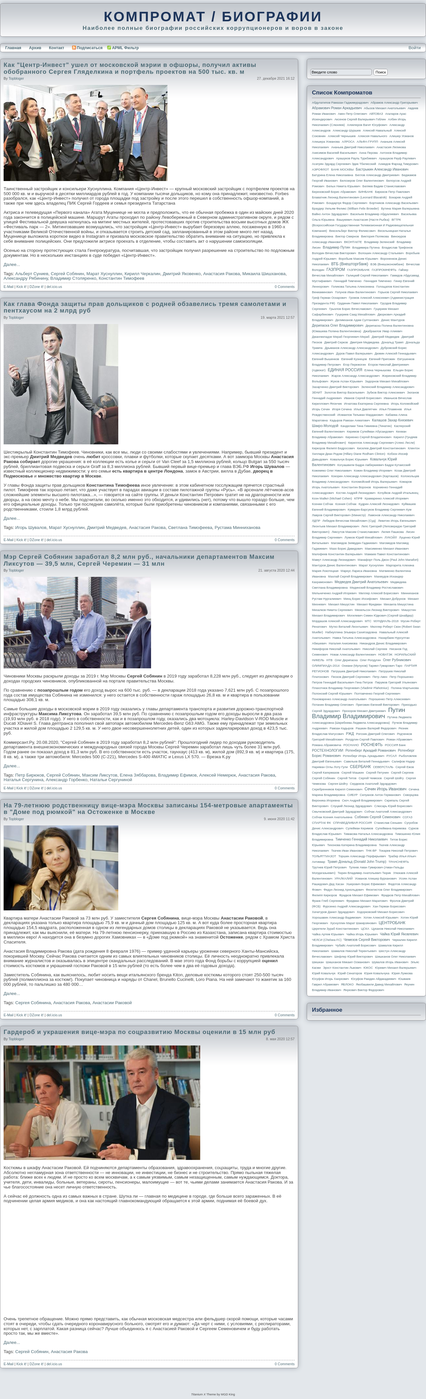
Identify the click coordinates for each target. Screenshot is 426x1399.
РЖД (350, 734)
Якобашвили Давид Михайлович (379, 984)
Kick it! (21, 287)
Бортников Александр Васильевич (393, 203)
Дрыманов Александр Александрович (351, 348)
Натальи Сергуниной (111, 779)
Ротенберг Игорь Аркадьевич (363, 756)
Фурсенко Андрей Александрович (347, 906)
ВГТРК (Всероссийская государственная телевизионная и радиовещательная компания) (363, 225)
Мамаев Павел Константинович (387, 554)
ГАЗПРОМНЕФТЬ (384, 270)
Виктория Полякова (375, 236)
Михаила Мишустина (399, 604)
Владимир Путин (336, 247)
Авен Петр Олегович (352, 113)
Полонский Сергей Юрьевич (332, 693)
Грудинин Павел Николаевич (357, 303)
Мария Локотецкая (325, 571)
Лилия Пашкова (392, 532)
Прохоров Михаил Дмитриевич (364, 711)
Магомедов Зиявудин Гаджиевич (354, 543)
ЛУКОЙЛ (391, 537)
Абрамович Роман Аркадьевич (337, 108)
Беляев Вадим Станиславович (384, 186)
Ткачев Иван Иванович (347, 850)
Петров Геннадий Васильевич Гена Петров (342, 682)
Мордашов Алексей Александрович (337, 621)
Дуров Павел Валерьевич (354, 353)
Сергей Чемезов (369, 778)
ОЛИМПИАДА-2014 (325, 665)
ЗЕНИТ (317, 392)
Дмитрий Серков (336, 342)
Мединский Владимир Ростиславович (376, 587)
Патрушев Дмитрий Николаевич (353, 671)
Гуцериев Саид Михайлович (356, 314)
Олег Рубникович (397, 660)
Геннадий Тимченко (347, 281)
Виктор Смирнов (347, 236)
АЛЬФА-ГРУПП (367, 141)
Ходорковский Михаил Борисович (381, 912)
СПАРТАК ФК (321, 822)
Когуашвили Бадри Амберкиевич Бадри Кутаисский (374, 465)
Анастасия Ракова (221, 273)
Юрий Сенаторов (350, 973)
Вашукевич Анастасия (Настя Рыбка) (363, 219)
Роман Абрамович (399, 739)
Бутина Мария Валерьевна (400, 208)
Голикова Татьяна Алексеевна (352, 286)
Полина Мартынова (405, 688)
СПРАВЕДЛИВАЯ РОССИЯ (352, 822)
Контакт (56, 48)
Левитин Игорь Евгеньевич (397, 520)
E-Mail (8, 287)
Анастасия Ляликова (391, 147)
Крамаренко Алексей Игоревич (387, 498)
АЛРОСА (348, 141)
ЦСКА (365, 928)
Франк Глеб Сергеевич (328, 900)
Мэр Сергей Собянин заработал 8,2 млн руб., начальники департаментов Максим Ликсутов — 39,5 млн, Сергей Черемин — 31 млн (139, 560)
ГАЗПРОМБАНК (358, 270)
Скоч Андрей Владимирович (362, 800)
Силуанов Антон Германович (380, 795)
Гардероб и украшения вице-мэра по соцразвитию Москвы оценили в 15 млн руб (139, 1031)
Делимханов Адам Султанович (357, 320)
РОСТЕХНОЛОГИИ (327, 750)
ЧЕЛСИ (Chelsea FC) (326, 940)
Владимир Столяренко (73, 278)
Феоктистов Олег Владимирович (389, 889)
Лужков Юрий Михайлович (363, 537)
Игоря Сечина (342, 409)
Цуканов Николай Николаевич (392, 928)
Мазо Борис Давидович (346, 548)
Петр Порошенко (402, 677)
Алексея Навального (372, 136)
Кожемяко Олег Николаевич (332, 470)
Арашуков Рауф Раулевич (397, 158)
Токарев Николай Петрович (398, 850)
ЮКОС (368, 967)
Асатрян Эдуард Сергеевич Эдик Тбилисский (344, 164)
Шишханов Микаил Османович (348, 962)
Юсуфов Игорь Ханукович (330, 979)
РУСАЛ (391, 756)
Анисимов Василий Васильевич (334, 152)
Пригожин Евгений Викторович (377, 704)
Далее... (12, 264)
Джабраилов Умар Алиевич (382, 331)
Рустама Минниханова (237, 527)
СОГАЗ (408, 817)
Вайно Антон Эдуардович (330, 214)
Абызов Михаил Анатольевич (385, 108)
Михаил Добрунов (393, 598)
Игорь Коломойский (405, 403)
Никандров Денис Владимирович (383, 643)
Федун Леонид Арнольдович (343, 889)
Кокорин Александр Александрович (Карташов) (365, 476)
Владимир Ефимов (177, 775)
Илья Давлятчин (365, 409)
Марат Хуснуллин (104, 273)
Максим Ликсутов (100, 775)
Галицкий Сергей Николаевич (367, 275)
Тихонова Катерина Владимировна (352, 845)
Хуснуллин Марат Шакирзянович (353, 923)
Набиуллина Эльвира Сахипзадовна (351, 632)
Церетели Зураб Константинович (335, 928)
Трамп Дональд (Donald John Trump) (356, 861)
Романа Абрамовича (326, 745)
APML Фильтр (125, 48)
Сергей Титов (347, 778)
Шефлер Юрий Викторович (353, 956)
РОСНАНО (351, 745)
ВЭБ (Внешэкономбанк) (387, 264)
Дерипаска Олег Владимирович (337, 325)
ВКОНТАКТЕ (353, 242)
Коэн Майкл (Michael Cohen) (332, 498)
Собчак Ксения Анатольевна (332, 817)
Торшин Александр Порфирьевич (362, 856)
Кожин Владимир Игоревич (373, 470)
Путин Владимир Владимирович (358, 713)
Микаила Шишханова (264, 273)
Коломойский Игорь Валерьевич (374, 481)
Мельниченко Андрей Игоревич (334, 593)
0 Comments (285, 287)
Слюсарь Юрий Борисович (393, 806)
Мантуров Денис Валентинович (334, 565)
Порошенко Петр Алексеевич (389, 699)
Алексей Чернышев (342, 136)
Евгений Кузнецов (354, 359)
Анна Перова (368, 152)
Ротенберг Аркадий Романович (370, 750)
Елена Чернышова (377, 370)
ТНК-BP (371, 850)
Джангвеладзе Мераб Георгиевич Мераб (341, 336)
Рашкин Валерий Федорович (376, 728)
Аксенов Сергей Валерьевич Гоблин (360, 119)
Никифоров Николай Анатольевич (336, 649)
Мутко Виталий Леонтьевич (348, 626)
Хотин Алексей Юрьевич (380, 917)
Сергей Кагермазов (325, 772)
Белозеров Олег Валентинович (362, 180)
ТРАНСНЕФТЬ (399, 861)
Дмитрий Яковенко (182, 273)
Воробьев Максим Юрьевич (358, 258)
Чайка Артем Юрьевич (328, 934)
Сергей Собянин (67, 273)
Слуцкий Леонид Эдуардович (351, 806)
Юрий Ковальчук (324, 973)
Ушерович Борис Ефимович (366, 884)
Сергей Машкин (352, 772)
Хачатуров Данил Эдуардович (333, 912)
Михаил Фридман (369, 604)
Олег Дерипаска (346, 660)
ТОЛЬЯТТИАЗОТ (324, 856)
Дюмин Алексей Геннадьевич (395, 353)
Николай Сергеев (374, 649)
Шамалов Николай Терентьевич (354, 951)
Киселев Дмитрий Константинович (381, 448)
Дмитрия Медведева (364, 342)
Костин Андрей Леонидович (356, 493)
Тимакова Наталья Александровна (368, 834)
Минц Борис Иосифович (360, 598)
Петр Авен (380, 677)
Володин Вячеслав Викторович (334, 253)
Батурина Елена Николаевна (332, 175)
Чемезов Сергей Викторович (367, 940)
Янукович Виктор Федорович (363, 990)
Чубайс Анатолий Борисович (355, 945)
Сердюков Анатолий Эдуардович (373, 783)
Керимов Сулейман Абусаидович (370, 431)
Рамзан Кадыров (342, 728)
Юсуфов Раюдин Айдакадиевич (373, 979)
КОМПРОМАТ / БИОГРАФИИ (213, 16)
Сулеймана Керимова (390, 828)
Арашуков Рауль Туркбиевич (356, 158)
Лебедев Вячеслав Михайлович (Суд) (349, 520)
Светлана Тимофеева (190, 527)
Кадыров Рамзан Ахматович (350, 420)
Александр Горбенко (66, 779)
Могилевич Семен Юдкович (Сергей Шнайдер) (380, 615)
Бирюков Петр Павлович (392, 191)
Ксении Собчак (322, 504)
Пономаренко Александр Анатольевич (339, 699)
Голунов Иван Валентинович (355, 292)
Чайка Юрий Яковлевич (399, 934)
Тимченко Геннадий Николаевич (362, 839)
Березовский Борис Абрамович (334, 191)
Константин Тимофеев (121, 278)
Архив (35, 48)
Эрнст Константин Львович (342, 967)
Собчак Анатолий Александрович (388, 811)
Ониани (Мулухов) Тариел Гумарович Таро (372, 665)
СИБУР (352, 795)
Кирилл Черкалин (142, 273)
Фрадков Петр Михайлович (400, 895)
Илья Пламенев (390, 409)
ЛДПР (316, 520)
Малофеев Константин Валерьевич (337, 554)
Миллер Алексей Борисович (379, 593)
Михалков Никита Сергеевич (332, 610)
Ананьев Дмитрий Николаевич (353, 147)
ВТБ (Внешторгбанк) (349, 264)
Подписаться (87, 48)
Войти (415, 47)
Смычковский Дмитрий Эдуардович (337, 811)
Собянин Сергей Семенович (377, 817)
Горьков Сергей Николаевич (398, 292)
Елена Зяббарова (138, 775)
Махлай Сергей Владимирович (350, 576)
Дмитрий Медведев (106, 527)
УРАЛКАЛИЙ (344, 878)
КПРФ (358, 498)
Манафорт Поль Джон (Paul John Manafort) (388, 559)
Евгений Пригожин (382, 359)
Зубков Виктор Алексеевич (386, 392)
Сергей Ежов (405, 767)
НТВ (329, 660)
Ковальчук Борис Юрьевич (349, 459)
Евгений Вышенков (325, 359)
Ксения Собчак (345, 504)
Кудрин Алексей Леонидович (378, 504)
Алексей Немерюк (217, 775)
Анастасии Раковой (112, 1002)
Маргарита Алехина (400, 565)
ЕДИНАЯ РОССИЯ (345, 370)
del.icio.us (54, 287)
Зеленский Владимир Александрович (387, 387)
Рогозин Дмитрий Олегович (375, 734)
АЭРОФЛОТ (320, 169)
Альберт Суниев (31, 273)
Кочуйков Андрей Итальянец (398, 493)
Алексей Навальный (377, 130)
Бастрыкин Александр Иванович (382, 169)
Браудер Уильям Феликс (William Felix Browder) (345, 208)
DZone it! (36, 287)
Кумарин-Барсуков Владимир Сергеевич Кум (380, 509)
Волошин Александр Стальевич (380, 253)
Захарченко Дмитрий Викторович (335, 387)
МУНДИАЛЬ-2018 (386, 621)
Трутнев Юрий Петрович (329, 867)
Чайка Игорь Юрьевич (362, 934)
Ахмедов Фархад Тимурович (398, 164)
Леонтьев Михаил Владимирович (335, 526)
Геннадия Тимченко (378, 281)
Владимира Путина (365, 247)
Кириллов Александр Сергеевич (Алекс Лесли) (381, 442)
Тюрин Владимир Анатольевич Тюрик (364, 873)
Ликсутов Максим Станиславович (355, 532)
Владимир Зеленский (379, 242)
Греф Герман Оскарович (329, 297)
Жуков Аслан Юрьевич (346, 381)
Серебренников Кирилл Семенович (337, 789)
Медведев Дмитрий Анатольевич (361, 582)
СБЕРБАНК (360, 766)
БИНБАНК (365, 191)
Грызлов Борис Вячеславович (350, 309)
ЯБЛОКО (347, 984)
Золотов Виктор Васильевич (344, 392)
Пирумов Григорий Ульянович (396, 682)
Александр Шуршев (347, 130)
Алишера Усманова (325, 141)
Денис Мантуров (393, 320)
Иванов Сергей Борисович (363, 398)
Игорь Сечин (321, 409)
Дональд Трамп (392, 342)
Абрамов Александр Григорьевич (394, 102)
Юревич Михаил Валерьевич (395, 967)
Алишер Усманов (401, 136)
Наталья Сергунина (23, 779)
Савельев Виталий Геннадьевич (367, 761)
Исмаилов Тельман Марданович (360, 414)
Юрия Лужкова (402, 973)
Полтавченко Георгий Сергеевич (377, 693)
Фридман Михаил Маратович (367, 900)
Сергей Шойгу (394, 778)
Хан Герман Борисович (389, 906)
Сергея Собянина (33, 1002)
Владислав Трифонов (397, 247)
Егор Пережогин (354, 364)
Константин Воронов (356, 487)
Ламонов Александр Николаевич (391, 515)
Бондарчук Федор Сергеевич (346, 203)
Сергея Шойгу (338, 783)
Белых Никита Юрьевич (343, 186)
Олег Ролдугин (370, 660)
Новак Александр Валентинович (353, 654)
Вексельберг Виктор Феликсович (352, 231)
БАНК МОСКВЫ (342, 169)
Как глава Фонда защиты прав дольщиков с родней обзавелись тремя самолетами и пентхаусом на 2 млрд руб (145, 307)
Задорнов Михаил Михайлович (387, 381)
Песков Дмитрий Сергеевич (351, 677)
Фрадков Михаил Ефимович (359, 895)
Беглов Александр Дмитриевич (377, 175)
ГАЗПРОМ (335, 269)
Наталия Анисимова (343, 643)
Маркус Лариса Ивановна (359, 571)
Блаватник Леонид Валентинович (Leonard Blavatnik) (349, 197)
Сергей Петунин (377, 772)
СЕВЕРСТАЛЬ (383, 767)
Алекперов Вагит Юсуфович (367, 125)
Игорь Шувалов (31, 527)
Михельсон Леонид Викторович (377, 610)
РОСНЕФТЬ (372, 744)
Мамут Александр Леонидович (334, 559)
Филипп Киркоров (324, 895)
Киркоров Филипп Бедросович (333, 448)
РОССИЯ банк (395, 745)
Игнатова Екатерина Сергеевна (366, 403)
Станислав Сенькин (388, 822)
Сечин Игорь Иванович (385, 789)
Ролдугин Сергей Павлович (364, 739)
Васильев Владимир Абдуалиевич (374, 214)
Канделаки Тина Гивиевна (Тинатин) (366, 426)
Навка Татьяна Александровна (354, 637)
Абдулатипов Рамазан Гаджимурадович (340, 102)
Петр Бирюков (29, 775)
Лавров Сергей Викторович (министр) (339, 515)
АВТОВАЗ (376, 113)
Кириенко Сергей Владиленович (368, 437)
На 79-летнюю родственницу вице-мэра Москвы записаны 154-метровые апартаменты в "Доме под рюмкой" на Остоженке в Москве (148, 809)
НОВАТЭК (385, 654)
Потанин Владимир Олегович (333, 704)
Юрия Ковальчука (376, 973)
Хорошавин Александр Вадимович (336, 917)
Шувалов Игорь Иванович (390, 962)
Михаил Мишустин (341, 604)
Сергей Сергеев (402, 772)
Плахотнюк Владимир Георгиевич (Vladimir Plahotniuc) (350, 688)
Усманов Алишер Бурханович (376, 878)
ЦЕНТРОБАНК (392, 923)
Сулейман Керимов (359, 828)
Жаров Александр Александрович (355, 375)
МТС (368, 621)
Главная (13, 48)
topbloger (16, 78)
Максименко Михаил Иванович (387, 548)
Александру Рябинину (26, 278)
